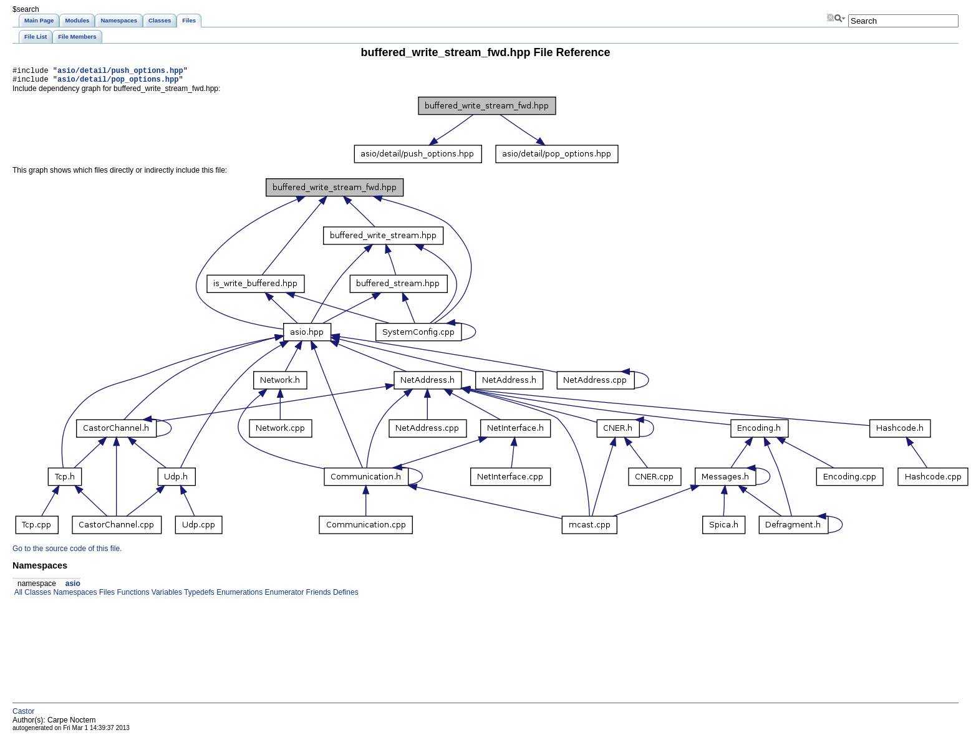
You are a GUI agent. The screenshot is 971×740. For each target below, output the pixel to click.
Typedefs (198, 596)
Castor (23, 715)
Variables (165, 596)
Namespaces (74, 596)
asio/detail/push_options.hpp (120, 72)
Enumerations (239, 596)
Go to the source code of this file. (67, 552)
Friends (317, 596)
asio (72, 587)
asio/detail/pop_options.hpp (117, 82)
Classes (36, 596)
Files (106, 596)
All (17, 596)
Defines (345, 596)
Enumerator (283, 596)
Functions (132, 596)
